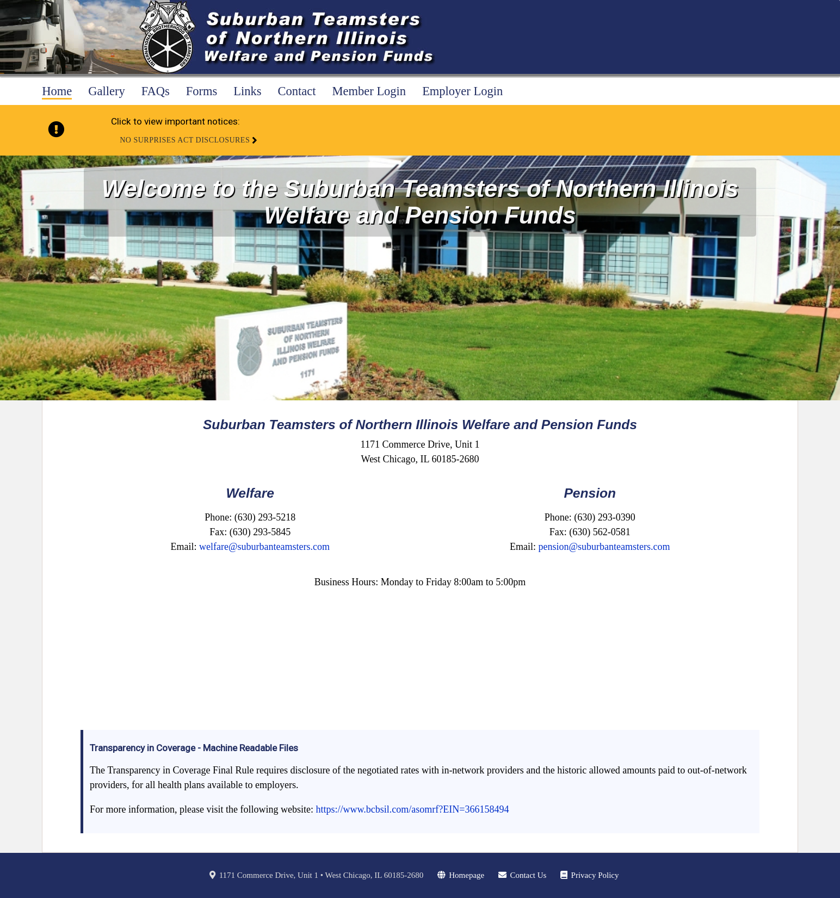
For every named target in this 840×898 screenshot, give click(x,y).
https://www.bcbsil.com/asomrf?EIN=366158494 (412, 809)
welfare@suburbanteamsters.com (264, 546)
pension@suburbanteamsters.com (604, 546)
